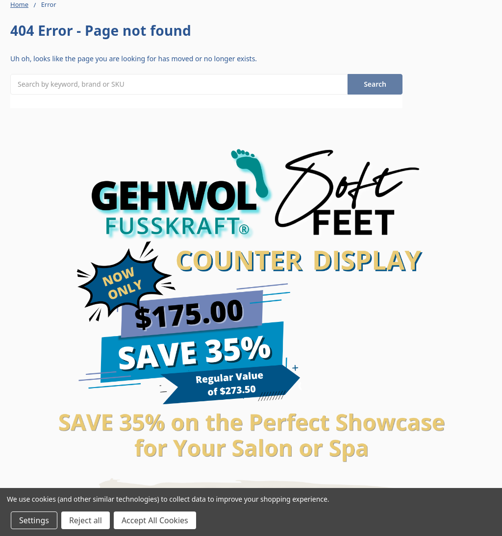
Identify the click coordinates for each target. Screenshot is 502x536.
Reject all (85, 520)
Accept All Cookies (155, 520)
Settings (34, 520)
